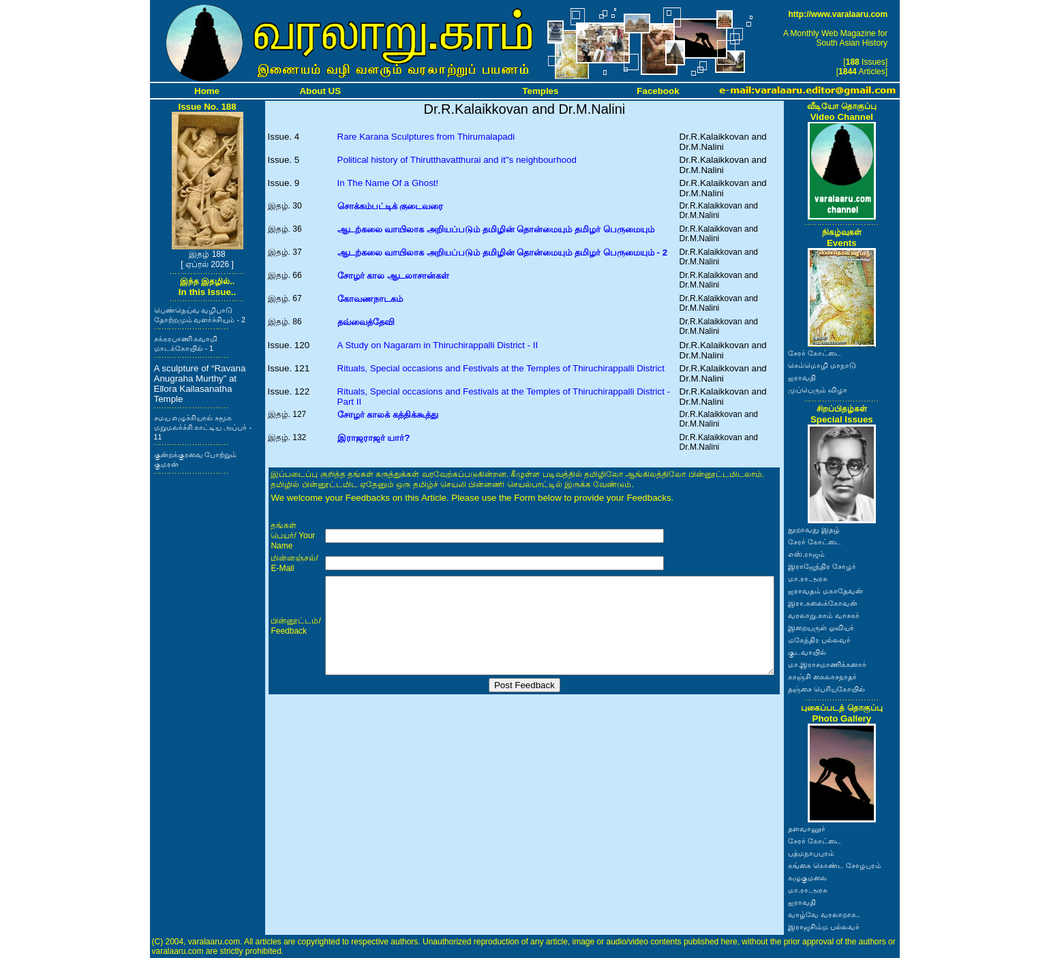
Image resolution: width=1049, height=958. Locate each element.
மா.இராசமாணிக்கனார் (827, 664)
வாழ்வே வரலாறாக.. (824, 914)
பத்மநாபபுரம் (811, 853)
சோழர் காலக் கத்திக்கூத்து (387, 415)
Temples (540, 91)
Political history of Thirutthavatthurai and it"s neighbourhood (457, 160)
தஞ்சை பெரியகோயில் (826, 689)
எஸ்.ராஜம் (806, 554)
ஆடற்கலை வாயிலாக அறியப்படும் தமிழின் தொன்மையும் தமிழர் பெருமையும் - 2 (502, 252)
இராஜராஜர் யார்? (373, 438)
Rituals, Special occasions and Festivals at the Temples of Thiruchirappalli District (501, 368)
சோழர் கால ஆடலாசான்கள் (393, 276)
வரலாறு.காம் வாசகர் (824, 615)
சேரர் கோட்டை (814, 353)
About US (320, 91)
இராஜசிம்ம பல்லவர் (824, 927)
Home (206, 91)
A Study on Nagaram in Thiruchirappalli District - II (437, 345)
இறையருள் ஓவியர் (821, 627)
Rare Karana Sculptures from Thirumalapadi (426, 137)
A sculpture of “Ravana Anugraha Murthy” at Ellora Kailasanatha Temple (200, 383)
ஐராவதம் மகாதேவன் (825, 591)
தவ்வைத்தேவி (366, 322)
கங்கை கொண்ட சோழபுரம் (834, 865)
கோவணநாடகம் (370, 299)
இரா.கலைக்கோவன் (822, 603)
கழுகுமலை (807, 878)
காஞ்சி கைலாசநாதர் (822, 677)
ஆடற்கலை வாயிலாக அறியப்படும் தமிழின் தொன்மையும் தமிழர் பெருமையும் (495, 229)
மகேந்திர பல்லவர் (819, 640)
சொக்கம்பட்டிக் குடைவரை (390, 206)
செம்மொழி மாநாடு (822, 365)
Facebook (658, 91)
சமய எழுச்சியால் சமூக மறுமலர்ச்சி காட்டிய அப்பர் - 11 (203, 427)
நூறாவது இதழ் (814, 529)
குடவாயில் (807, 652)
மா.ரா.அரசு (807, 578)
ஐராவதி (802, 377)
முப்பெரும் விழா (817, 390)
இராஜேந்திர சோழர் (822, 566)
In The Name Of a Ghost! (388, 183)
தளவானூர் (806, 828)
